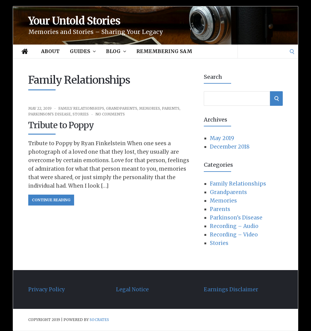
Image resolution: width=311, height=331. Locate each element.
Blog (116, 51)
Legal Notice (132, 289)
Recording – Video (234, 234)
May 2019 (222, 138)
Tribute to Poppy (61, 125)
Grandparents (121, 108)
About (50, 51)
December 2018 (230, 146)
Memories (149, 108)
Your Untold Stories (74, 21)
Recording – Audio (234, 226)
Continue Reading (51, 200)
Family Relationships (81, 108)
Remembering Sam (164, 51)
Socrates (99, 319)
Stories (81, 114)
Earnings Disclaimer (231, 289)
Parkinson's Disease (49, 114)
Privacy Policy (46, 289)
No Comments (110, 114)
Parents (170, 108)
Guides (83, 51)
